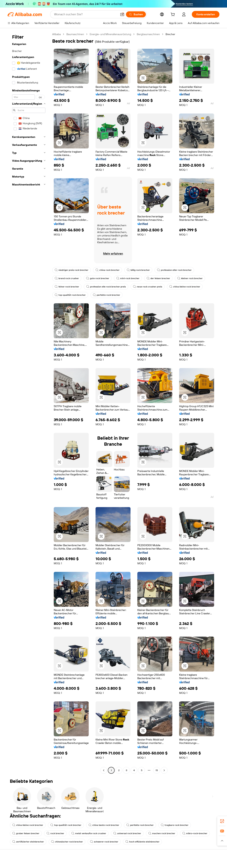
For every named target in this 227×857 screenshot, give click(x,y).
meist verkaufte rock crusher (88, 833)
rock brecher (55, 833)
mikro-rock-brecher (194, 833)
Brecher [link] (170, 34)
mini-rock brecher (127, 278)
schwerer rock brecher (104, 841)
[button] (122, 14)
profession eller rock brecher (174, 270)
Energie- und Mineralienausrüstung (110, 34)
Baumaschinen (75, 34)
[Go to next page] (164, 770)
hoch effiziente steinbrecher (142, 841)
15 (156, 770)
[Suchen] (136, 14)
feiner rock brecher (67, 286)
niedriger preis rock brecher (71, 270)
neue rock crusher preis (147, 286)
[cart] (173, 14)
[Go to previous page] (103, 770)
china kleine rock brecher (184, 286)
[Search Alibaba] (85, 14)
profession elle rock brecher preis (106, 286)
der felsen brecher (158, 278)
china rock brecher (108, 270)
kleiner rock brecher (190, 278)
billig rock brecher (138, 270)
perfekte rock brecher (106, 294)
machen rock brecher (161, 833)
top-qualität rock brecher (70, 294)
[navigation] (29, 402)
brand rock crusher (67, 278)
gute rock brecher (97, 278)
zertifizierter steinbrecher (28, 841)
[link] (222, 821)
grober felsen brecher (25, 833)
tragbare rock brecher (174, 825)
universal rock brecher (127, 833)
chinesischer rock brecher (67, 841)
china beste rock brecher (104, 825)
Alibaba (56, 34)
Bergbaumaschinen (148, 34)
